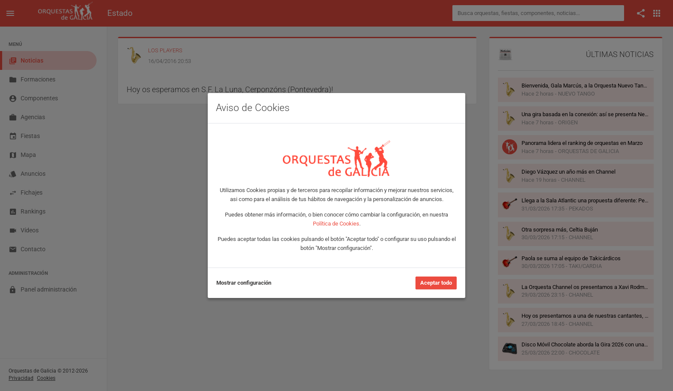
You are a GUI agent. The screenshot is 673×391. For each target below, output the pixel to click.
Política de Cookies (336, 223)
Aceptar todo (436, 283)
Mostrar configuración (243, 283)
